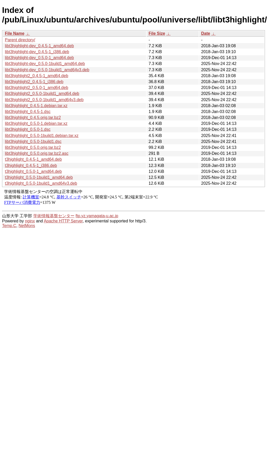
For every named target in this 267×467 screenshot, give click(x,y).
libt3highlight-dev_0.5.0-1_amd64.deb (39, 57)
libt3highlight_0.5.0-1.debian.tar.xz (36, 123)
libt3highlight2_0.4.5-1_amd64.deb (36, 76)
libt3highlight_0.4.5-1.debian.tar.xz (36, 105)
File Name (14, 33)
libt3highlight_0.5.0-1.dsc (28, 129)
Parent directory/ (20, 40)
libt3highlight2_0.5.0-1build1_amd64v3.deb (44, 100)
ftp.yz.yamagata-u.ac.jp (97, 216)
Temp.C (9, 225)
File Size (157, 33)
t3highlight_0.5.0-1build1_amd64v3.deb (41, 183)
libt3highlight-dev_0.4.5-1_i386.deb (37, 52)
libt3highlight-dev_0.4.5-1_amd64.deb (39, 46)
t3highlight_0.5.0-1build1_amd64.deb (39, 177)
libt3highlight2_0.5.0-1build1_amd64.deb (42, 93)
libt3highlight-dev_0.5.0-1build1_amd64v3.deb (47, 70)
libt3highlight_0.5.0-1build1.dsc (33, 141)
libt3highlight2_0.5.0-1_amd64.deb (36, 87)
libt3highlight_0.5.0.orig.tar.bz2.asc (36, 153)
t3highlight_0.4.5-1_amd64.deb (33, 159)
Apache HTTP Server (63, 221)
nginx (30, 221)
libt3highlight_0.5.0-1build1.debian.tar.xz (42, 135)
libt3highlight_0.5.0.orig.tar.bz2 (33, 147)
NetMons (27, 225)
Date (205, 33)
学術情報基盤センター (53, 216)
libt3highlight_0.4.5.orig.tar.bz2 (33, 117)
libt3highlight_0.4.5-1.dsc (28, 111)
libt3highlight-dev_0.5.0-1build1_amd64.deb (45, 63)
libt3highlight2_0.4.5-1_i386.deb (34, 81)
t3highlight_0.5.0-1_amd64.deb (33, 171)
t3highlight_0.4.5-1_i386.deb (31, 165)
